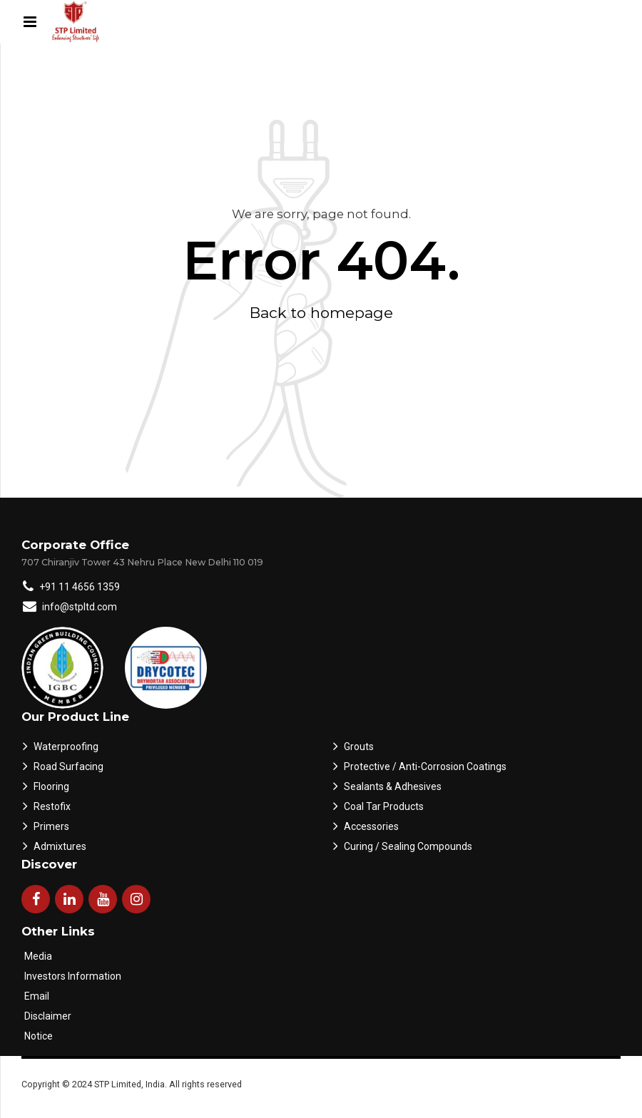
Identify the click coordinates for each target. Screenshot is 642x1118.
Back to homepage (321, 313)
